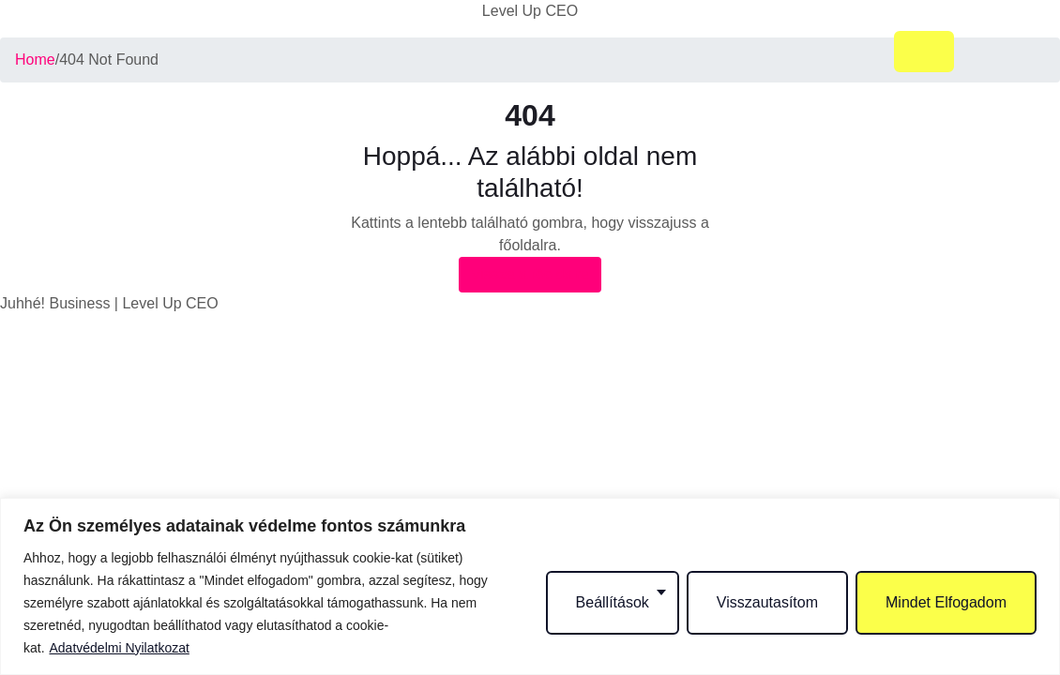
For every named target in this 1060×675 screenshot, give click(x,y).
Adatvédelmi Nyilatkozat (119, 647)
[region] (530, 586)
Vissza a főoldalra (530, 274)
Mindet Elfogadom (946, 602)
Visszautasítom (767, 602)
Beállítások (612, 602)
